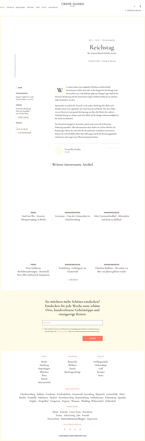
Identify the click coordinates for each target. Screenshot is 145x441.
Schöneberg (110, 397)
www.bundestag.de (24, 132)
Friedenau (50, 394)
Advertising (69, 415)
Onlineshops (101, 365)
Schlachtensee (97, 397)
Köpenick (100, 394)
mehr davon (73, 279)
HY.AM (84, 436)
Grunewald (77, 394)
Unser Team (75, 411)
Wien (42, 10)
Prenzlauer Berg (66, 397)
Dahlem (40, 394)
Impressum (92, 418)
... (16, 126)
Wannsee (75, 401)
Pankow (53, 397)
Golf (101, 368)
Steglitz (33, 401)
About (55, 411)
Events (59, 415)
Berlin (6, 10)
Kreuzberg (89, 394)
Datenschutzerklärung (63, 331)
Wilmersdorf (97, 401)
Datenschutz (53, 418)
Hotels (72, 368)
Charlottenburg (27, 394)
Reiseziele (72, 361)
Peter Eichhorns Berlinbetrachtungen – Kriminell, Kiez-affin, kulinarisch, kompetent (33, 271)
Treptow (66, 401)
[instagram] (70, 430)
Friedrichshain (63, 394)
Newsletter (87, 411)
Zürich (48, 10)
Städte (7, 6)
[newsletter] (80, 430)
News (100, 375)
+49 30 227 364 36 (22, 129)
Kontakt (64, 411)
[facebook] (65, 430)
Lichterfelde (112, 394)
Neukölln (32, 397)
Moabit (22, 397)
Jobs (78, 415)
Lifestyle (33, 6)
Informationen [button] (72, 406)
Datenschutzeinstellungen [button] (73, 418)
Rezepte (101, 372)
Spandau (122, 397)
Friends (85, 415)
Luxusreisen (19, 6)
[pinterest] (75, 430)
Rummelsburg (82, 397)
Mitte (122, 394)
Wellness (72, 365)
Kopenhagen (24, 10)
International (57, 10)
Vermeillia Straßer (94, 61)
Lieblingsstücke (101, 361)
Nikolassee (43, 397)
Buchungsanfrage (72, 372)
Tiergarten (55, 401)
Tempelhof (43, 401)
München (34, 10)
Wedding (85, 401)
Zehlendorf (110, 401)
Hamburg (14, 10)
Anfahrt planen (23, 117)
